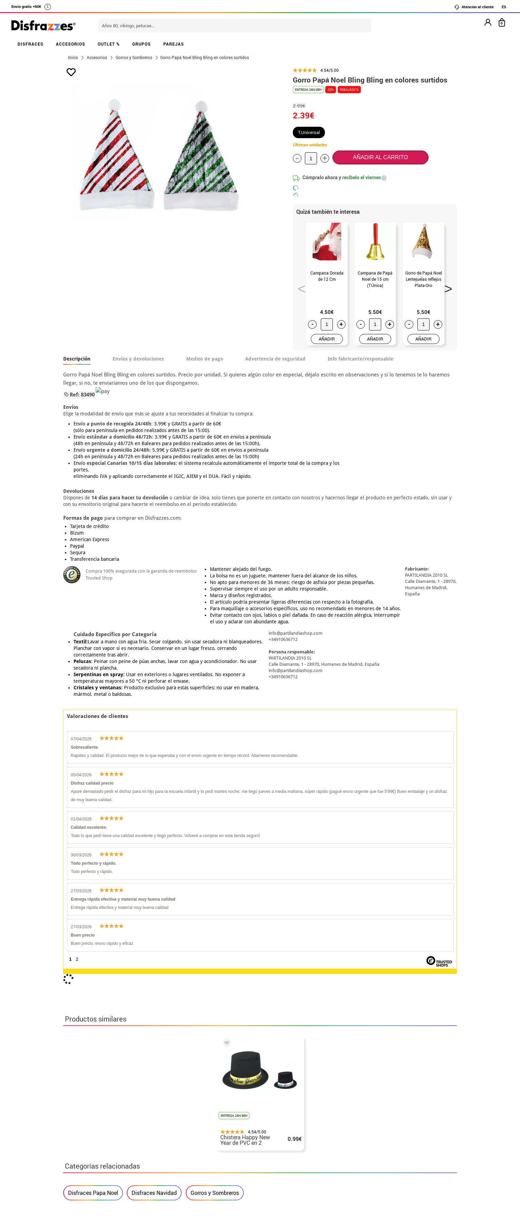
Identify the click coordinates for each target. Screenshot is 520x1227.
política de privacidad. (284, 1021)
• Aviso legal (80, 1134)
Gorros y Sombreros (215, 889)
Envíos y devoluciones (138, 359)
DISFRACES (31, 44)
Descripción (76, 359)
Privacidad (115, 1134)
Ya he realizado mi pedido (373, 1109)
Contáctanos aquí (222, 1109)
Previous (299, 286)
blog (219, 1064)
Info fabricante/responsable (360, 359)
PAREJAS (173, 44)
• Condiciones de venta (93, 1126)
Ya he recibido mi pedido (371, 1117)
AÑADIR (327, 339)
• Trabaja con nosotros (93, 1167)
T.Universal (309, 132)
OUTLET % (109, 44)
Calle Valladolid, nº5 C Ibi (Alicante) (369, 1152)
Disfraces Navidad (154, 889)
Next (446, 286)
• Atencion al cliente (90, 1142)
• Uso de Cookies (85, 1151)
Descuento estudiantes (96, 1109)
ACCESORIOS (70, 44)
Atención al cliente (474, 7)
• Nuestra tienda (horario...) (99, 1101)
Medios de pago (204, 359)
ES (504, 6)
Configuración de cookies (100, 1159)
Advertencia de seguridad (275, 359)
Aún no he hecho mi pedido (374, 1101)
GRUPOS (141, 44)
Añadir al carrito (380, 157)
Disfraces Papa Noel (93, 889)
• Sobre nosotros (85, 1117)
